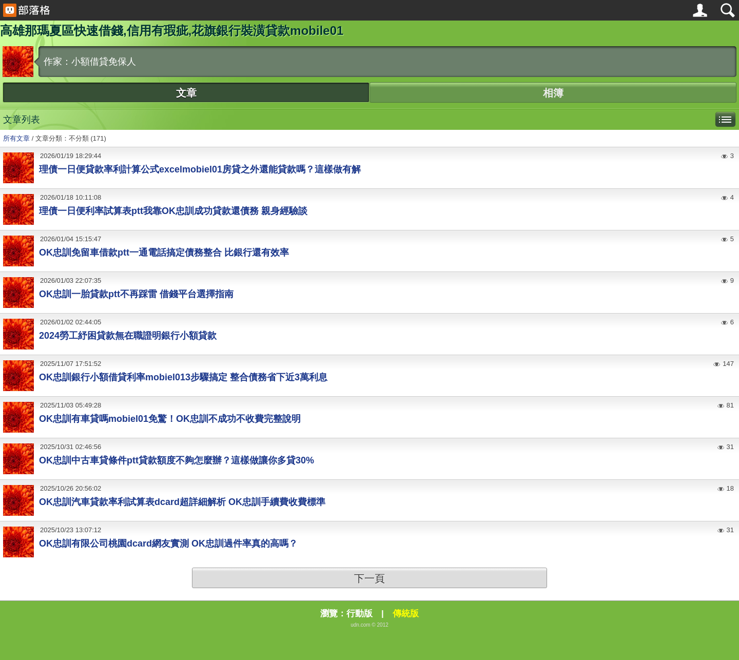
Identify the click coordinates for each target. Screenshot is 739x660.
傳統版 (406, 613)
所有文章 (16, 138)
